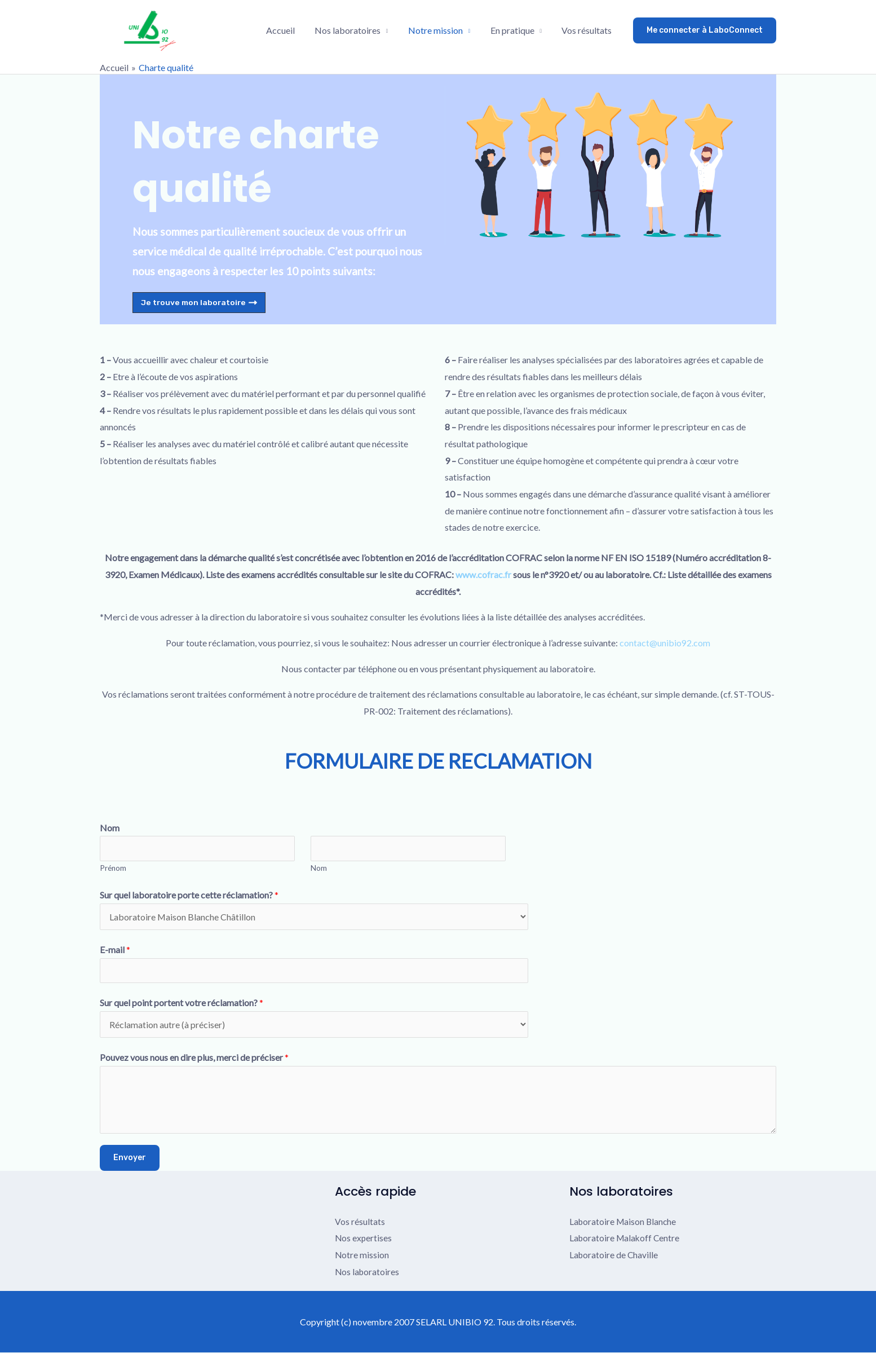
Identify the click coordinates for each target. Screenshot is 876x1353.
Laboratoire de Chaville (614, 1255)
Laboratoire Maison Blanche (624, 1221)
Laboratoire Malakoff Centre (626, 1238)
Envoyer (129, 1157)
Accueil (288, 30)
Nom (110, 827)
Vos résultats (588, 30)
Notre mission (440, 30)
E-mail (115, 949)
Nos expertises (364, 1238)
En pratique (515, 30)
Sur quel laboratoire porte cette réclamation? (189, 895)
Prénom (113, 867)
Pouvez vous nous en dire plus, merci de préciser (194, 1057)
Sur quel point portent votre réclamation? (181, 1003)
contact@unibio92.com (665, 642)
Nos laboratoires (354, 30)
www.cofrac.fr (483, 574)
